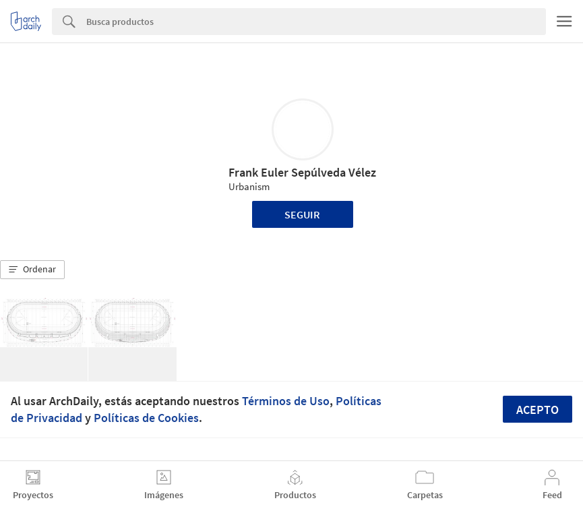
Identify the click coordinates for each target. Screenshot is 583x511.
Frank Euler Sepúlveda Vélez (302, 172)
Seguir (302, 214)
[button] (32, 269)
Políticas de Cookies (146, 417)
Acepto (537, 409)
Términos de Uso (286, 401)
